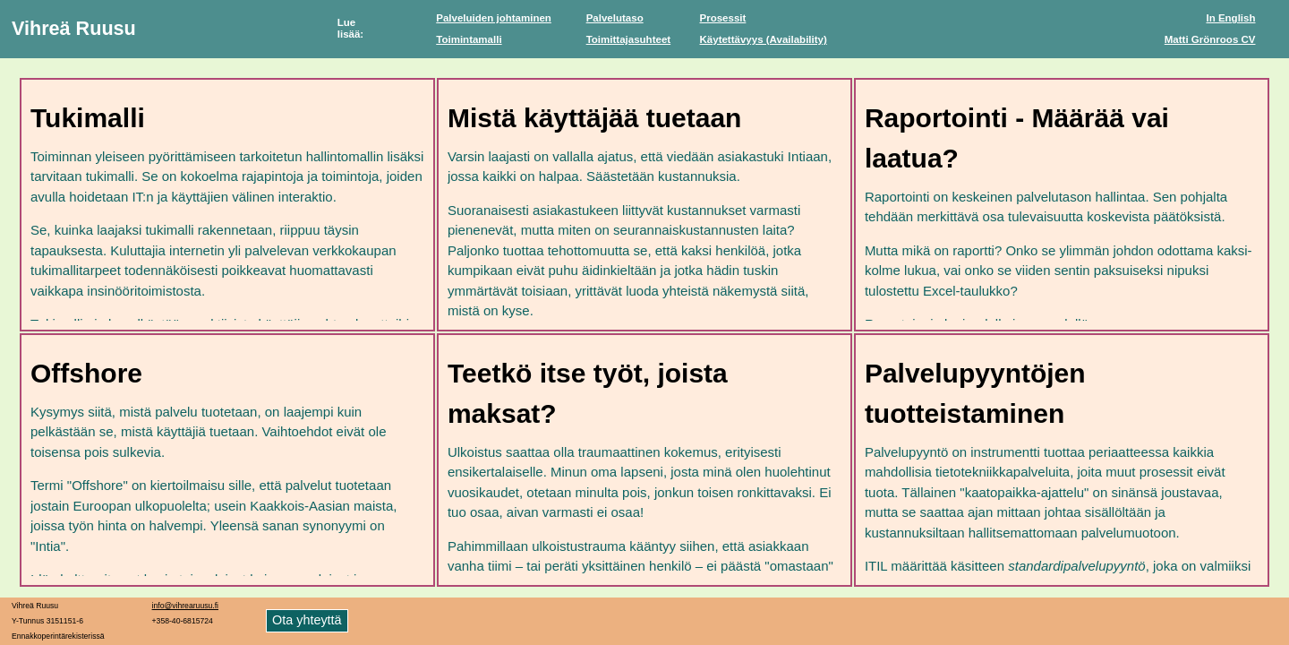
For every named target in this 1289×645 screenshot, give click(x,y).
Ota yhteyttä (307, 620)
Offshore (86, 373)
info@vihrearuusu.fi (185, 605)
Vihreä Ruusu (74, 28)
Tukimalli (87, 118)
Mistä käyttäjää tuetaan (594, 118)
